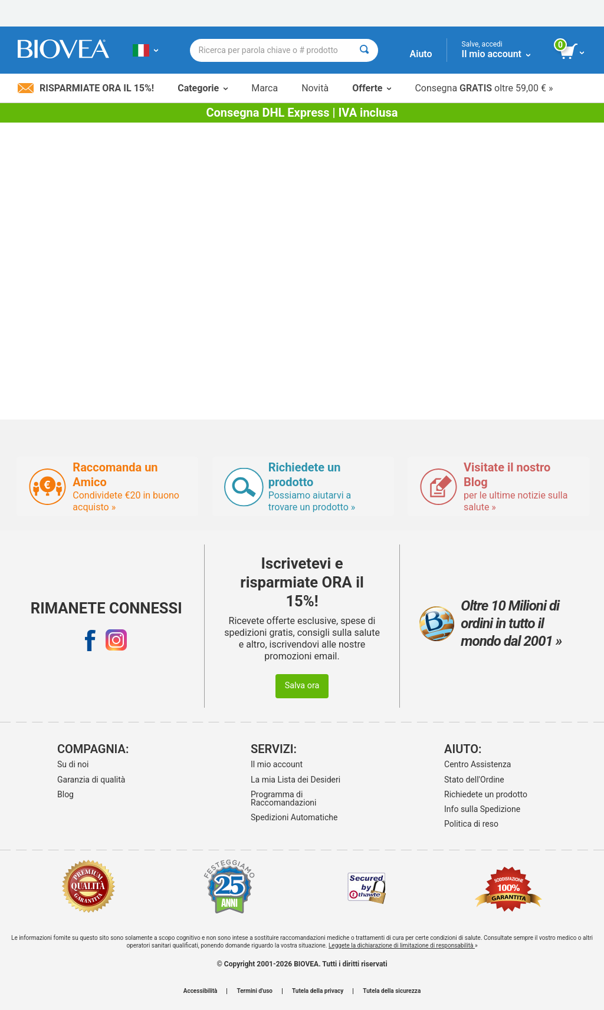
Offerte (371, 88)
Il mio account (277, 764)
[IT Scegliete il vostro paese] (145, 50)
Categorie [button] (203, 88)
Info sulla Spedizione (482, 809)
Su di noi (72, 764)
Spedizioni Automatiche (294, 817)
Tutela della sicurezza (392, 991)
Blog (65, 794)
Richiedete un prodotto (485, 794)
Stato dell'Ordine (474, 779)
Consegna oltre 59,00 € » (484, 88)
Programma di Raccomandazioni (284, 798)
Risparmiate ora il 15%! (86, 88)
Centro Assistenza (477, 764)
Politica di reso (471, 824)
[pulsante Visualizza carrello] (573, 52)
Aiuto (421, 54)
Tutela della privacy (317, 991)
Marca (264, 88)
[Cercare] (364, 50)
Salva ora (302, 686)
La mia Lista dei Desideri (295, 779)
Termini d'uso (254, 991)
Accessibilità (200, 991)
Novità (315, 88)
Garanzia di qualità (91, 779)
